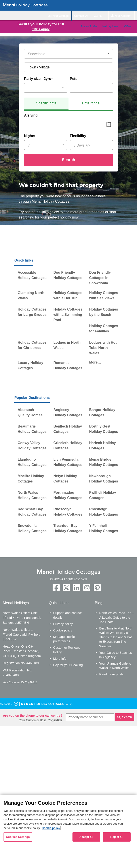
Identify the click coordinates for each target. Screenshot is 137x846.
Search (68, 160)
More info (60, 658)
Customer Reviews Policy (66, 650)
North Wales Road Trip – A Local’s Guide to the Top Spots (116, 617)
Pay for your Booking (68, 665)
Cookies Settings (18, 836)
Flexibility (78, 136)
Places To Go (89, 26)
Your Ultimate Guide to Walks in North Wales (115, 666)
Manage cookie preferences (64, 639)
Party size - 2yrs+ (38, 79)
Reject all (116, 836)
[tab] (46, 104)
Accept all (86, 836)
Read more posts (111, 674)
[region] (68, 820)
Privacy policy (63, 624)
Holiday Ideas (110, 26)
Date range (90, 103)
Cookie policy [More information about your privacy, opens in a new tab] (51, 828)
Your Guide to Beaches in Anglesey (115, 655)
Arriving (31, 115)
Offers (127, 26)
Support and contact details (67, 615)
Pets (73, 79)
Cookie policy (62, 630)
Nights (29, 136)
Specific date (46, 103)
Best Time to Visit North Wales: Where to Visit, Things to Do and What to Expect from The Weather (115, 637)
